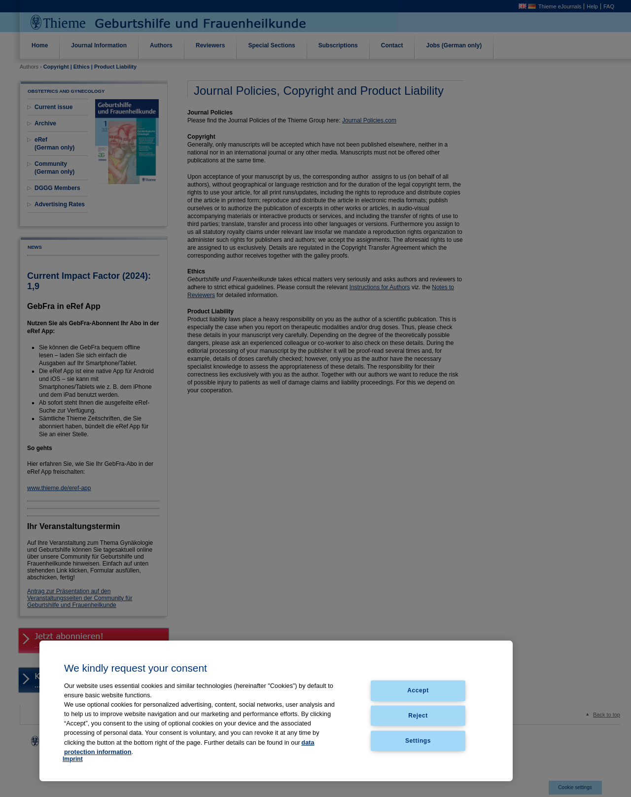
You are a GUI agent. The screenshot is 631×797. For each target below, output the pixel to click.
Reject (418, 715)
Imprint (73, 759)
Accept (418, 690)
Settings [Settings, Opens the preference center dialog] (418, 740)
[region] (276, 711)
